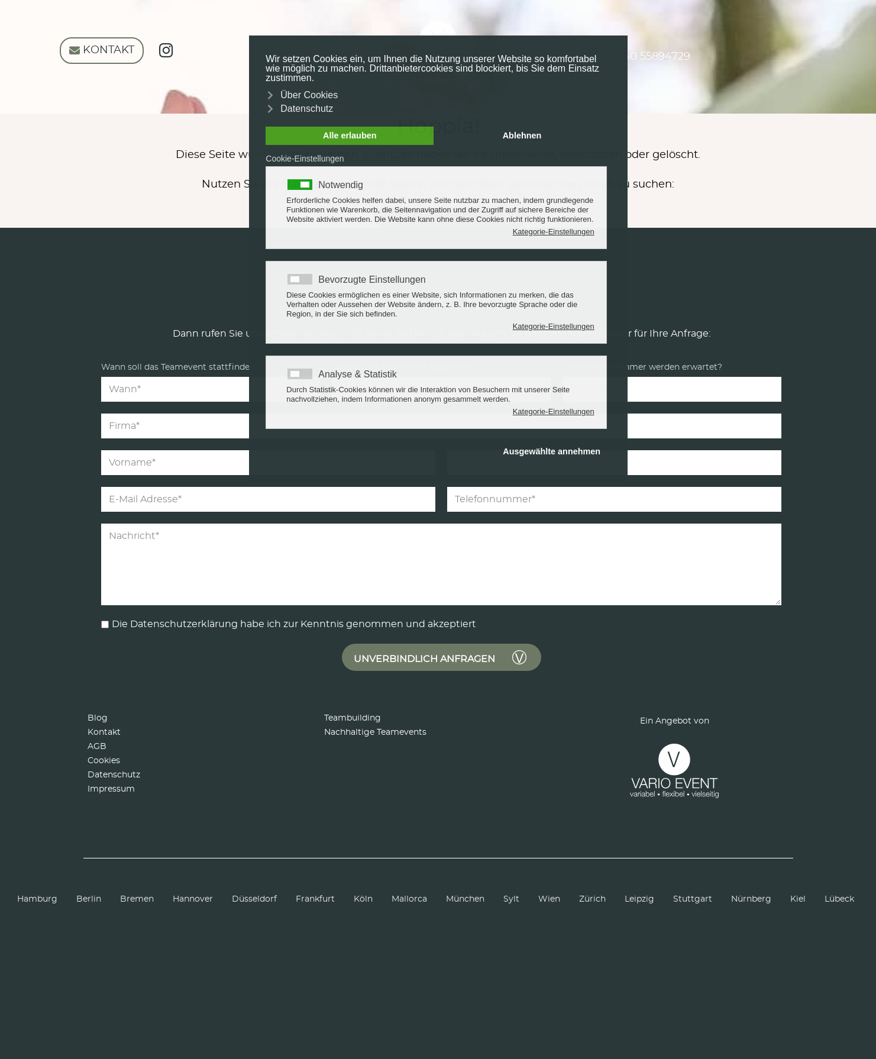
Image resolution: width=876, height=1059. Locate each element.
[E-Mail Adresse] (268, 499)
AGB (97, 746)
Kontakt (104, 732)
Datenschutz (114, 775)
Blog (98, 718)
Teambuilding (352, 718)
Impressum (111, 789)
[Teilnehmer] (672, 389)
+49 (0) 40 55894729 (631, 56)
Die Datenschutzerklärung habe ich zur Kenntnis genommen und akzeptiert (294, 624)
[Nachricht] (441, 564)
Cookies (104, 761)
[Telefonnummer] (614, 499)
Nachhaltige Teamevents (375, 732)
